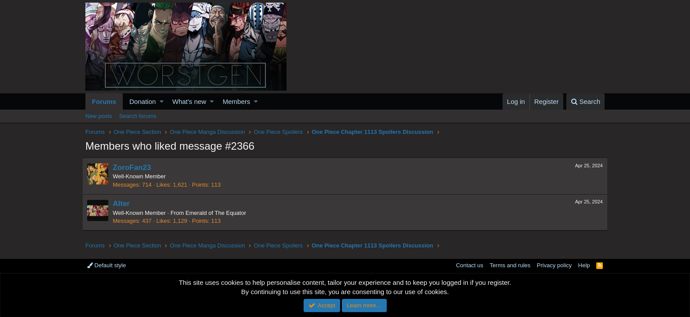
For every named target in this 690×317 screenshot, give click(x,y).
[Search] (585, 101)
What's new (189, 101)
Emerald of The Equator (218, 213)
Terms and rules (510, 265)
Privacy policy (554, 265)
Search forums (138, 116)
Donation (142, 101)
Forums (104, 101)
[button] (162, 101)
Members (236, 101)
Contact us (469, 265)
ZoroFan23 (135, 167)
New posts (98, 116)
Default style (106, 265)
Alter (124, 203)
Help (584, 265)
